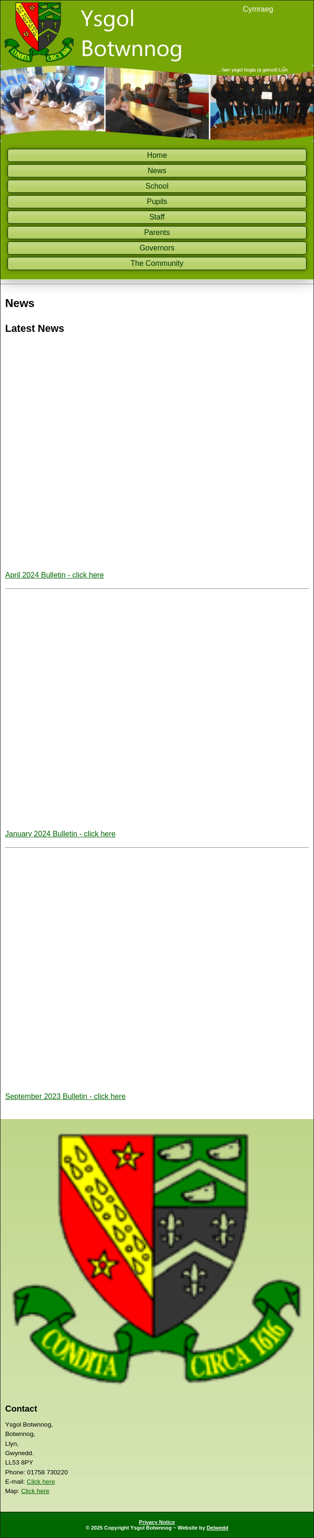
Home (157, 155)
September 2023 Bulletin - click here (65, 1096)
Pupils (157, 201)
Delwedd (217, 1528)
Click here (41, 1481)
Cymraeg (258, 9)
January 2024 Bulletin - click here (60, 834)
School (157, 186)
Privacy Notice (157, 1522)
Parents (157, 232)
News (157, 171)
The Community (157, 263)
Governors (157, 248)
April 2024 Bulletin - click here (54, 575)
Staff (157, 217)
